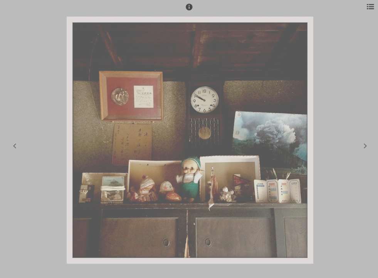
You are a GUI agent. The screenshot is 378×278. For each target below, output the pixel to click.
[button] (189, 10)
